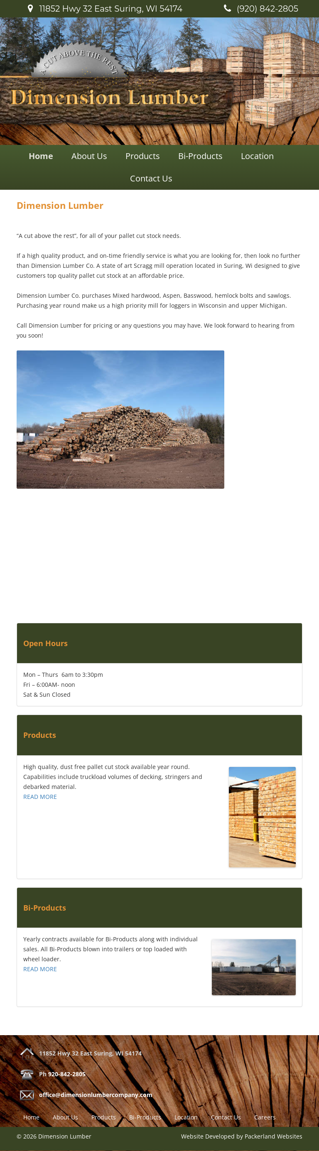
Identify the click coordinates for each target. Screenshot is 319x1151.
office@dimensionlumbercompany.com (95, 1095)
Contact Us (151, 178)
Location (257, 156)
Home (41, 156)
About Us (89, 156)
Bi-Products (200, 156)
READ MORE (40, 797)
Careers (265, 1117)
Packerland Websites (273, 1136)
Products (142, 156)
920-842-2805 (67, 1074)
